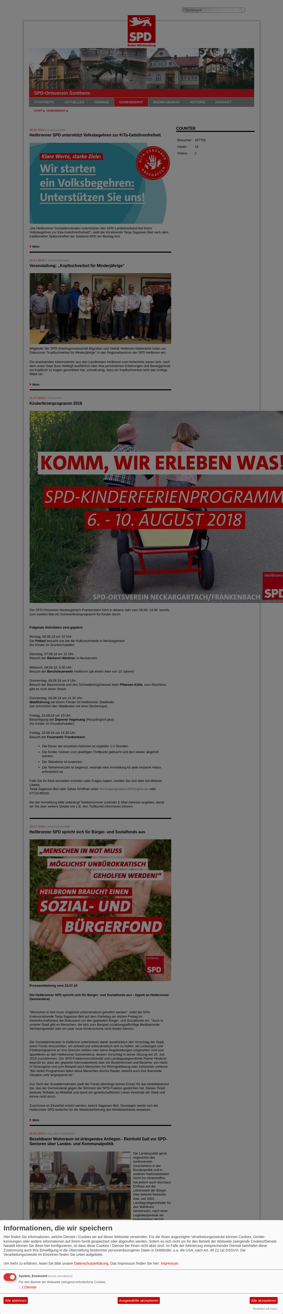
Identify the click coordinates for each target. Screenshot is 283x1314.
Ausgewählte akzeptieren (138, 1301)
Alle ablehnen (16, 1301)
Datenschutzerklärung (91, 1263)
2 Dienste (27, 1287)
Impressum (169, 1263)
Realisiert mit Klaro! (265, 1308)
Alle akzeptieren (263, 1301)
